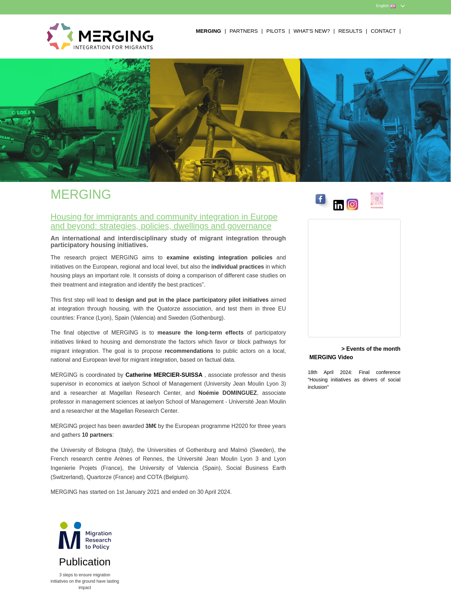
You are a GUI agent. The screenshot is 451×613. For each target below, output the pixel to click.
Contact (383, 31)
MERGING (208, 31)
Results (350, 31)
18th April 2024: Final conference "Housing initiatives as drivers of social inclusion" (354, 379)
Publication (85, 562)
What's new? (312, 31)
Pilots (275, 31)
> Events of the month (371, 349)
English (386, 6)
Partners (243, 31)
